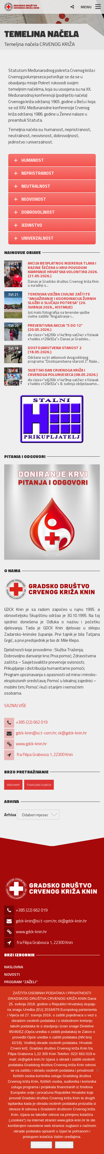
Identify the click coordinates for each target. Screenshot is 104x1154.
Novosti (12, 974)
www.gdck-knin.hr (31, 743)
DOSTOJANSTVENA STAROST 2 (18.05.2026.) (55, 350)
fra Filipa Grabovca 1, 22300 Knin (45, 754)
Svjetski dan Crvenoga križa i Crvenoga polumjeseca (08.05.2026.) (63, 372)
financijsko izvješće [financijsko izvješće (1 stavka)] (39, 785)
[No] (97, 1070)
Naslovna (13, 967)
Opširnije (64, 1145)
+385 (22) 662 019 (31, 722)
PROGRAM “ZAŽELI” (21, 982)
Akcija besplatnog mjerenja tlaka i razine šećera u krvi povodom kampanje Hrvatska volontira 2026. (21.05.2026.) (63, 269)
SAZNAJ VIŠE (15, 705)
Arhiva (10, 815)
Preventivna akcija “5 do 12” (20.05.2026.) (55, 327)
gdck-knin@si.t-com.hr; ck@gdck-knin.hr (51, 733)
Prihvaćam (41, 1145)
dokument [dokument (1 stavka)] (13, 785)
